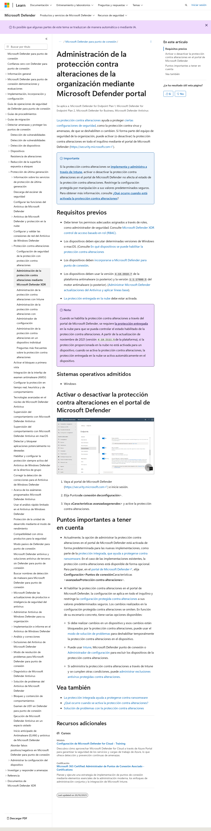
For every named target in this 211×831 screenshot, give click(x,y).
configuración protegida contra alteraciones (108, 599)
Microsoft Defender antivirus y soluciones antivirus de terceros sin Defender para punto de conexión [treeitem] (32, 561)
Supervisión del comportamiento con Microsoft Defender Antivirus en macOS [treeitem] (32, 431)
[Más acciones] (151, 42)
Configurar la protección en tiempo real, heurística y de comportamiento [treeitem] (29, 387)
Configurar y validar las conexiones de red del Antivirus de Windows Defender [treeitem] (32, 235)
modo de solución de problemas (89, 633)
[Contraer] (46, 38)
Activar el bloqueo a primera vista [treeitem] (30, 365)
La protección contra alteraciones (79, 120)
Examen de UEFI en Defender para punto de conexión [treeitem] (30, 708)
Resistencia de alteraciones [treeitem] (26, 156)
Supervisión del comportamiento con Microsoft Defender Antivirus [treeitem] (32, 416)
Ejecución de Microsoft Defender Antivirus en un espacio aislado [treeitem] (28, 720)
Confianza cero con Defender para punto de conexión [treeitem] (27, 66)
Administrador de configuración (89, 652)
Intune (87, 647)
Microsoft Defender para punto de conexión (90, 41)
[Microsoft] (7, 5)
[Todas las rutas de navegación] (60, 42)
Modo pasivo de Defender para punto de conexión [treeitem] (32, 546)
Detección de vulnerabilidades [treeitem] (28, 134)
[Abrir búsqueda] (186, 5)
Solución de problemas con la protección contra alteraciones (104, 708)
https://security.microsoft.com (90, 147)
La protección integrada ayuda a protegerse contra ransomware (106, 697)
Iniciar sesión (198, 5)
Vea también (172, 74)
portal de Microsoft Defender (110, 569)
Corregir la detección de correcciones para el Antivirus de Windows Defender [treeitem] (31, 479)
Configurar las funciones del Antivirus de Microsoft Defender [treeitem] (30, 206)
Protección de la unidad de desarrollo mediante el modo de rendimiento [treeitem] (32, 523)
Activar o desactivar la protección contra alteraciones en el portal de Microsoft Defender (185, 57)
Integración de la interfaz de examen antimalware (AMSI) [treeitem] (30, 375)
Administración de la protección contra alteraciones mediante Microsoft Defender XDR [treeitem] (31, 277)
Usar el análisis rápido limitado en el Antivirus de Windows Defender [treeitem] (31, 509)
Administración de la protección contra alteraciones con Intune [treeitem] (30, 294)
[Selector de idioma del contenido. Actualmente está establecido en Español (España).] (18, 825)
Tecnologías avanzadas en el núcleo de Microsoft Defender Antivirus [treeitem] (31, 401)
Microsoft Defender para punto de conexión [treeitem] (27, 56)
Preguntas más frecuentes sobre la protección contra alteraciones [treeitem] (32, 352)
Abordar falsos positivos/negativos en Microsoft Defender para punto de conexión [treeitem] (30, 750)
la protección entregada (131, 323)
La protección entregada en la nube (87, 298)
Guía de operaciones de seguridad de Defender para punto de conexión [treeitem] (29, 106)
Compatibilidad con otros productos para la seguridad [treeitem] (30, 536)
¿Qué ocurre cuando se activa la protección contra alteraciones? (106, 703)
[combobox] (26, 47)
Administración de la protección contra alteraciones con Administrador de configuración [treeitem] (28, 314)
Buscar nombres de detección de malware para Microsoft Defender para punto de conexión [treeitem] (31, 580)
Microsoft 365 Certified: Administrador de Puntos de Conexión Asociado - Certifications (100, 768)
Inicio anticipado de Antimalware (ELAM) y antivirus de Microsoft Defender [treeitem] (32, 735)
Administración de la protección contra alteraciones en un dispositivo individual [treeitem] (29, 335)
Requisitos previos (176, 49)
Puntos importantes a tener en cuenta (183, 67)
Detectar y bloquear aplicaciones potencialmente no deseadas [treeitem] (32, 445)
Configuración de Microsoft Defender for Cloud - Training (91, 743)
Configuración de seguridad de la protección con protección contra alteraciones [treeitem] (33, 258)
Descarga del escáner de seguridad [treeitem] (28, 194)
